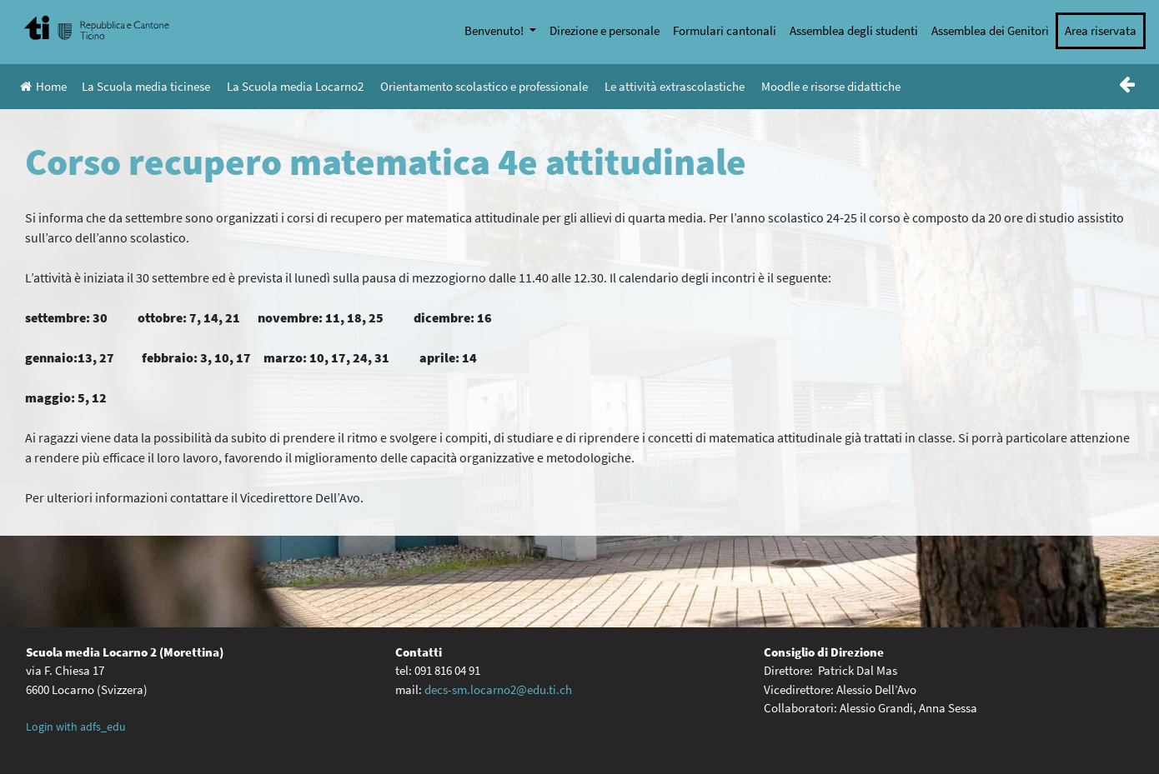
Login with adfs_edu (76, 726)
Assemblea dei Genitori (990, 30)
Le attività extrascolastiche (675, 86)
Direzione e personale (604, 30)
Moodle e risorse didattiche (831, 86)
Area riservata (1100, 30)
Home (43, 86)
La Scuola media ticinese (146, 86)
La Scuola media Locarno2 (295, 86)
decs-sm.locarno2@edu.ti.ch (498, 689)
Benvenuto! (495, 30)
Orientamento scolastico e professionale (484, 86)
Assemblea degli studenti (854, 30)
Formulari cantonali (724, 30)
